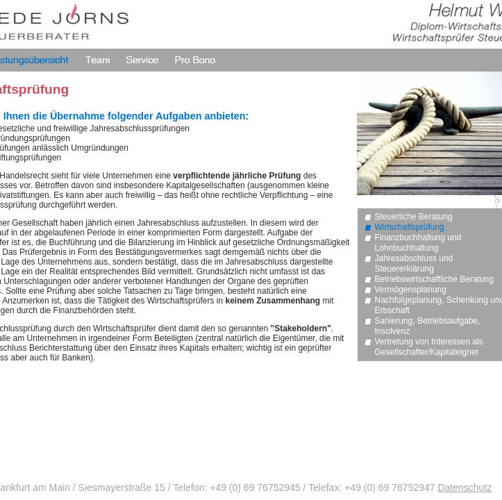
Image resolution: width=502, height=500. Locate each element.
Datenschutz (464, 487)
